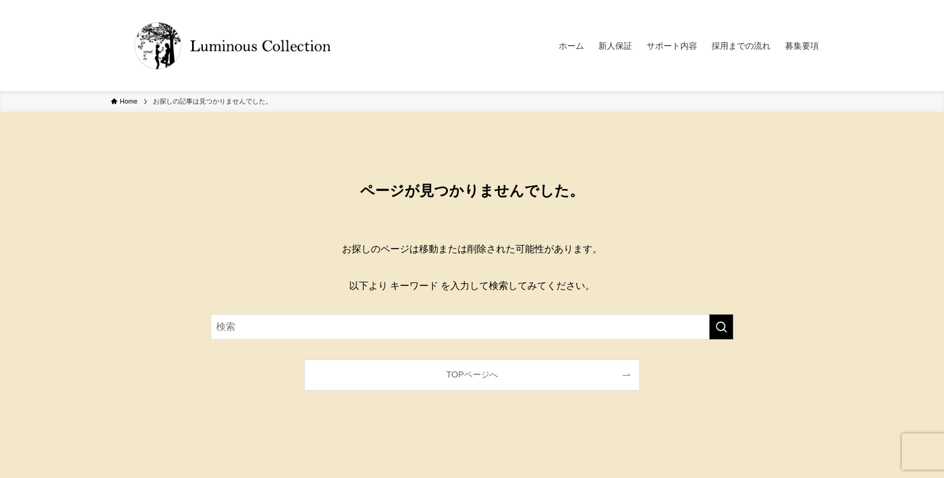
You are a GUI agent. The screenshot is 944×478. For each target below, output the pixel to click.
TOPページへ (471, 374)
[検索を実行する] (721, 327)
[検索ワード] (472, 327)
